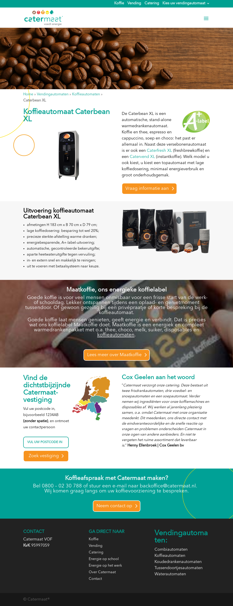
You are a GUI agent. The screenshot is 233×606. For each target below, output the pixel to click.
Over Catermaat (102, 572)
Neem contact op (114, 506)
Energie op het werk (105, 566)
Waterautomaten (170, 574)
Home (28, 94)
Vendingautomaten (52, 94)
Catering (151, 3)
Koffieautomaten (86, 94)
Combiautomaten (170, 550)
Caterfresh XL (159, 151)
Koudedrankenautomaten (178, 562)
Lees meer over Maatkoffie (114, 355)
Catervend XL (142, 157)
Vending (134, 3)
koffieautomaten (115, 334)
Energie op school (104, 559)
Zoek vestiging (44, 456)
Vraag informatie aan (147, 188)
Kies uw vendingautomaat (183, 3)
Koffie (119, 3)
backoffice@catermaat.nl (168, 486)
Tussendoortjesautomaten (178, 568)
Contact (95, 579)
